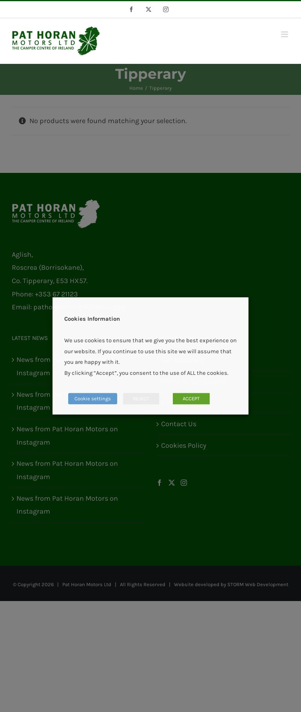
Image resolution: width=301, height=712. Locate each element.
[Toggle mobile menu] (285, 34)
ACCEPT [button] (191, 399)
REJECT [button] (141, 399)
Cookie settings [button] (92, 399)
